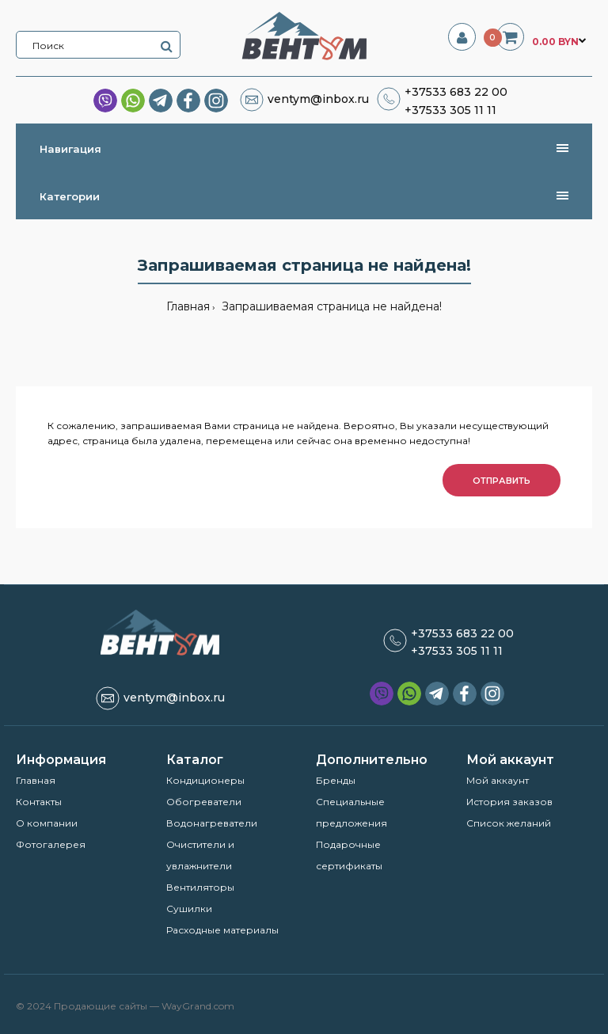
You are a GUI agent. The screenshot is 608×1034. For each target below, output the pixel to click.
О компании (47, 823)
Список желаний (508, 823)
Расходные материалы (222, 930)
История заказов (509, 802)
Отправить (501, 480)
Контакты (39, 802)
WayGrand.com (198, 1006)
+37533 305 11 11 (450, 110)
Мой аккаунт (497, 780)
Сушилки (189, 908)
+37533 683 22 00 (456, 92)
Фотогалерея (51, 844)
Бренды (335, 780)
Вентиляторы (200, 887)
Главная (188, 306)
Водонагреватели (211, 823)
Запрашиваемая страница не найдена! (330, 306)
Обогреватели (203, 802)
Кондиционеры (205, 780)
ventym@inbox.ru (318, 99)
